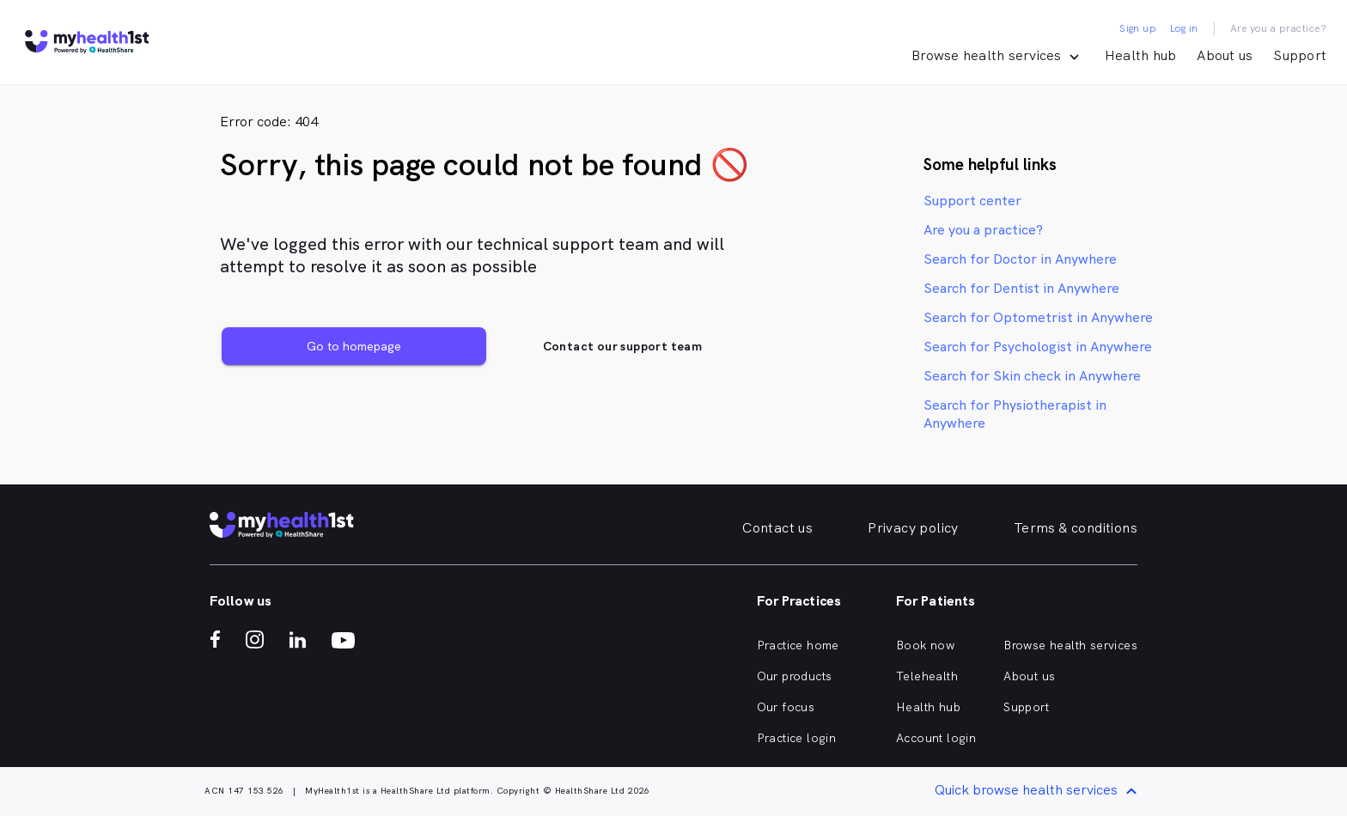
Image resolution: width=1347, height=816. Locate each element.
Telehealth (927, 676)
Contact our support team (623, 346)
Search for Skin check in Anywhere (1032, 376)
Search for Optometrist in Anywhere (1038, 317)
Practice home (798, 645)
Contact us (777, 528)
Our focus (786, 707)
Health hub (1141, 55)
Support (1299, 55)
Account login (936, 738)
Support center (972, 201)
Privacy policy (913, 528)
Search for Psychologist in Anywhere (1037, 347)
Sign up (1137, 28)
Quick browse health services (1039, 791)
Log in (1184, 28)
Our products (794, 676)
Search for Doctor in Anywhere (1020, 259)
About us (1225, 55)
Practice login (797, 738)
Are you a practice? (1278, 28)
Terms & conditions (1075, 528)
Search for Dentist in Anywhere (1021, 288)
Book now (925, 645)
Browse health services (1070, 645)
